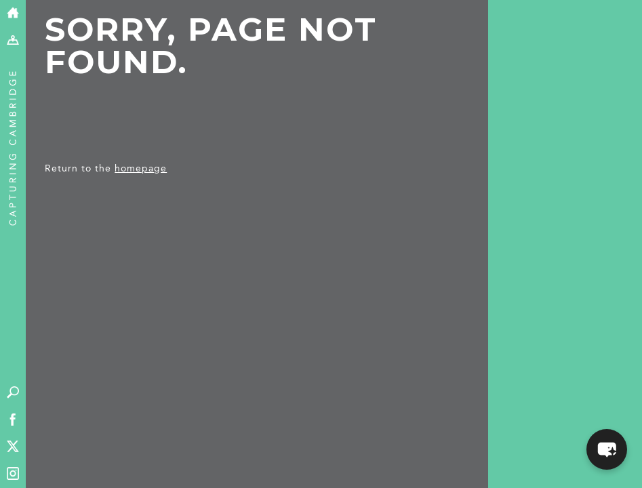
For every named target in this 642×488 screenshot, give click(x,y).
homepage (141, 168)
